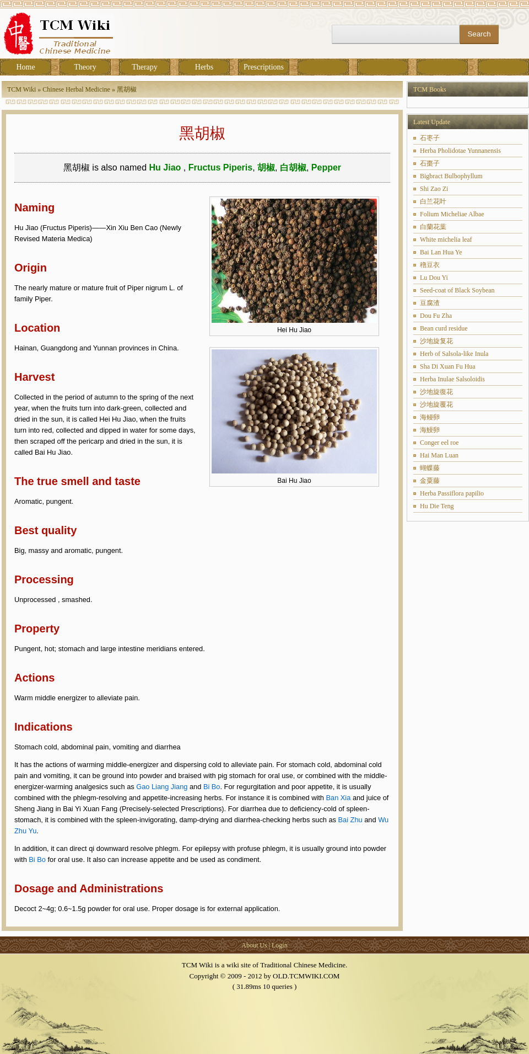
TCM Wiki (21, 89)
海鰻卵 (430, 430)
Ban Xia (338, 798)
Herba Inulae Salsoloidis (452, 379)
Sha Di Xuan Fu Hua (448, 366)
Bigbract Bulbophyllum (451, 176)
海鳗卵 (430, 417)
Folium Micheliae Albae (452, 214)
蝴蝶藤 (430, 468)
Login (280, 945)
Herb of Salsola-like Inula (454, 354)
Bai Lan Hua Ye (441, 252)
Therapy (145, 67)
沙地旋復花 (436, 392)
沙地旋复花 (436, 341)
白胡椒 (293, 167)
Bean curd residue (444, 328)
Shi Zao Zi (434, 189)
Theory (85, 67)
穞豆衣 (430, 265)
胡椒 (266, 167)
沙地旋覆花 (436, 404)
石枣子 (430, 138)
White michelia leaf (446, 239)
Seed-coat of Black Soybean (457, 290)
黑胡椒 (127, 89)
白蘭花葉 (433, 227)
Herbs (204, 67)
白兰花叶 (433, 201)
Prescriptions (264, 67)
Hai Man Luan (439, 455)
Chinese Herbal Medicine (76, 89)
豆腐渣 (430, 303)
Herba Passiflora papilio (452, 493)
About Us (254, 945)
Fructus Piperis (220, 167)
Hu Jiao (166, 167)
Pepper (326, 167)
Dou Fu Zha (436, 316)
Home (25, 67)
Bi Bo (211, 786)
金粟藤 (430, 481)
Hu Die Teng (437, 506)
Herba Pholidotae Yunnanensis (460, 151)
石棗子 (430, 163)
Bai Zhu (350, 820)
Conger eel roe (439, 442)
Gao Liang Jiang (161, 786)
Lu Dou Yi (434, 277)
